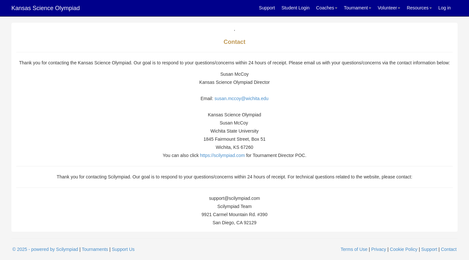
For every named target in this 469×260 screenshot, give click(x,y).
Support (267, 7)
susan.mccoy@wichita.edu (241, 98)
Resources (419, 7)
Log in (444, 7)
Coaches (326, 7)
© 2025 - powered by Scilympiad (45, 249)
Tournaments (95, 249)
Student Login (295, 7)
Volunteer (389, 7)
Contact (449, 249)
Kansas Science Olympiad (45, 8)
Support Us (123, 249)
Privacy (378, 249)
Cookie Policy (404, 249)
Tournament (357, 7)
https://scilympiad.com (222, 155)
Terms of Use (354, 249)
